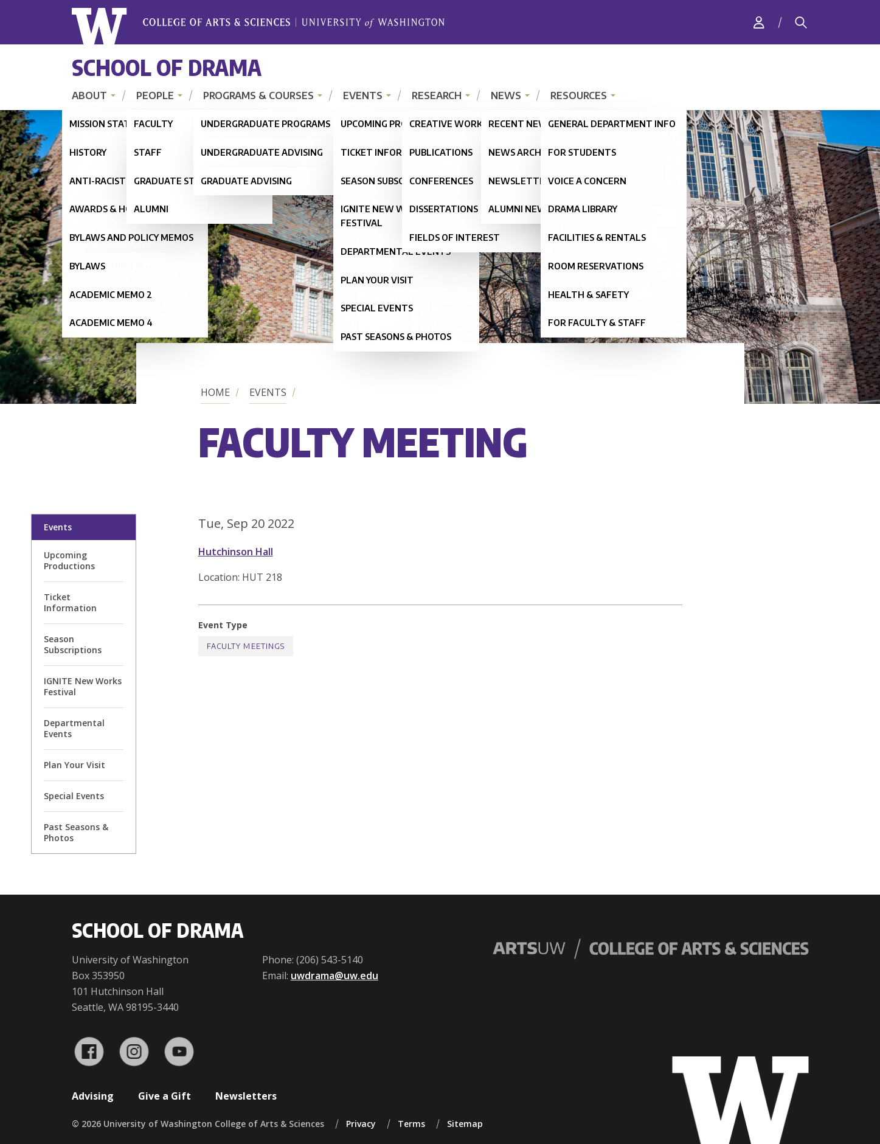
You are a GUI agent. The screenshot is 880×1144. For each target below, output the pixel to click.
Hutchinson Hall (235, 551)
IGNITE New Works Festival (83, 686)
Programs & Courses (258, 95)
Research (437, 95)
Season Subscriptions (73, 644)
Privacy (361, 1123)
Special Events (74, 796)
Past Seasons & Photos (76, 832)
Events (363, 95)
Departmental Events (74, 728)
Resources (578, 95)
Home (215, 392)
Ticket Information (70, 602)
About (89, 95)
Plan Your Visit (74, 765)
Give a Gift (164, 1096)
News (506, 95)
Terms (411, 1123)
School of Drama (167, 67)
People (155, 95)
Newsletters (246, 1096)
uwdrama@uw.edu (334, 975)
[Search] (801, 22)
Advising (93, 1096)
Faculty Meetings (246, 646)
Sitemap (465, 1123)
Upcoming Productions (69, 560)
